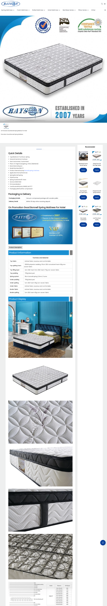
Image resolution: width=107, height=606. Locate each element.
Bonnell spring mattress (31, 170)
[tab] (39, 148)
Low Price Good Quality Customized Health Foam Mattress (97, 219)
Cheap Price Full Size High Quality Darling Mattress (97, 164)
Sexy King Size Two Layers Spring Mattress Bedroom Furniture (83, 191)
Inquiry (83, 170)
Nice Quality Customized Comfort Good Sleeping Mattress (83, 219)
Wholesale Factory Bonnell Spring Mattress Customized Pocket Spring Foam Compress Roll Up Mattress (83, 164)
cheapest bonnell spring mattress (97, 191)
